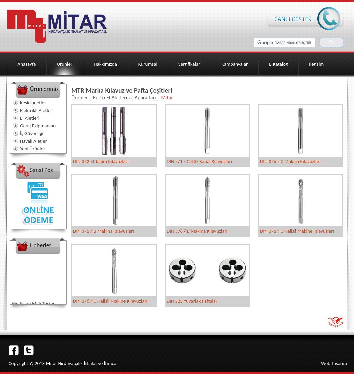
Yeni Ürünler (32, 149)
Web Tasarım (334, 363)
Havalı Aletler (33, 141)
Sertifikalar (189, 64)
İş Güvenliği (31, 133)
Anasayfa (27, 64)
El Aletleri (29, 118)
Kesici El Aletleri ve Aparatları (124, 97)
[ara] (284, 43)
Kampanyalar (234, 64)
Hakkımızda (105, 64)
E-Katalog (278, 64)
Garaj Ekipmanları (38, 126)
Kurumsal (147, 64)
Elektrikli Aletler (36, 110)
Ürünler (64, 64)
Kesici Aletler (33, 103)
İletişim (316, 64)
